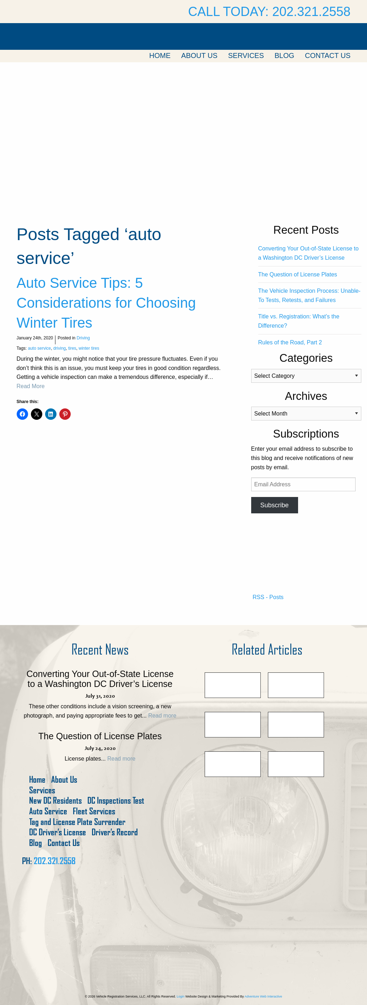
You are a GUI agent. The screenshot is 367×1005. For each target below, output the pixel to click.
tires (72, 348)
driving (59, 348)
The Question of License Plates (297, 274)
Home (160, 55)
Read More (31, 386)
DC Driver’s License (57, 832)
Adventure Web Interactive (263, 996)
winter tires (89, 348)
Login (180, 996)
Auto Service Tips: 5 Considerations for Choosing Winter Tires (106, 302)
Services (246, 55)
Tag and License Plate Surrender (77, 822)
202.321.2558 (55, 861)
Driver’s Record (115, 832)
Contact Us (327, 55)
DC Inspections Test (115, 800)
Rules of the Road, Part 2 (290, 342)
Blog (285, 55)
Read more (162, 716)
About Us (199, 55)
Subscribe (274, 505)
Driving (83, 337)
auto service (39, 348)
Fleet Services (94, 811)
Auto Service (48, 811)
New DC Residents (55, 800)
